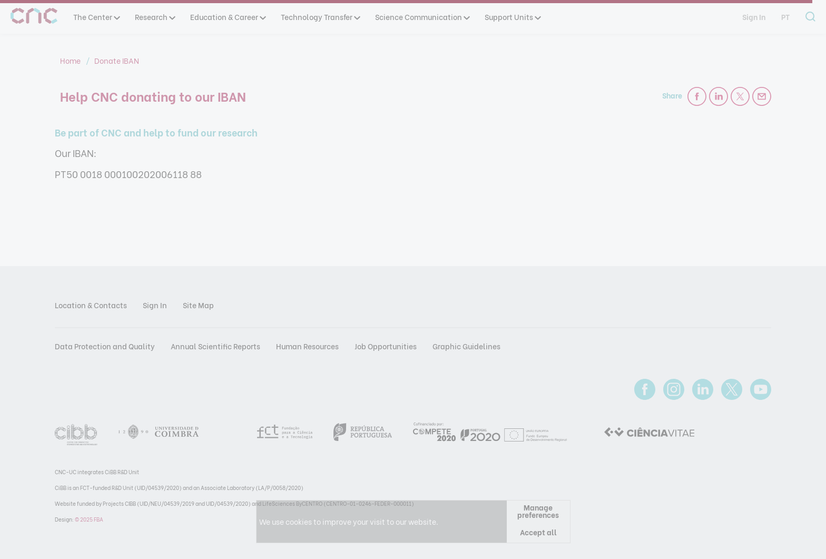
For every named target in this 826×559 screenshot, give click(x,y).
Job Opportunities (386, 345)
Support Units (512, 17)
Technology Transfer (320, 17)
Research (154, 17)
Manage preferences (538, 511)
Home (71, 60)
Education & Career (227, 17)
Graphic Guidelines (466, 345)
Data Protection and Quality (105, 345)
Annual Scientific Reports (215, 345)
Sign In (753, 17)
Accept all (538, 531)
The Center (96, 17)
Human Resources (307, 345)
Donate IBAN (116, 60)
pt (785, 17)
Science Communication (422, 17)
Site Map (198, 304)
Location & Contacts (91, 304)
